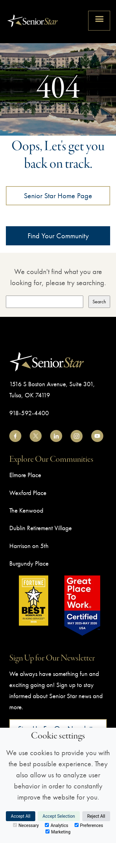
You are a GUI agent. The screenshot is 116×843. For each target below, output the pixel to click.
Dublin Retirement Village (40, 528)
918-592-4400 (29, 413)
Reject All (96, 816)
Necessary (26, 825)
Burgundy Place (29, 563)
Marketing (58, 831)
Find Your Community (58, 235)
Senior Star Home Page (58, 195)
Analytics (56, 825)
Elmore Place (25, 475)
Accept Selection (59, 816)
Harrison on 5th (29, 546)
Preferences (89, 825)
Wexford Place (27, 493)
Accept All (20, 816)
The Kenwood (26, 510)
